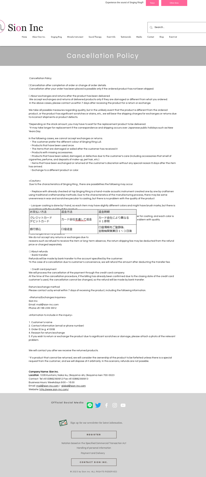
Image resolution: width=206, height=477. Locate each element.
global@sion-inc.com (73, 386)
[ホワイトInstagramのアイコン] (115, 405)
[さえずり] (98, 405)
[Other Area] (174, 3)
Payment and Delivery (93, 453)
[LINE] (90, 405)
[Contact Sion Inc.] (94, 462)
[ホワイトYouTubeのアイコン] (123, 405)
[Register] (94, 434)
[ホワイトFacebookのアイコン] (106, 405)
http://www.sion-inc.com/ (54, 389)
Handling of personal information (94, 448)
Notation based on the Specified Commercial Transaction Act (94, 443)
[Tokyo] (152, 3)
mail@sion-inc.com (47, 304)
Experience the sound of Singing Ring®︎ (125, 2)
